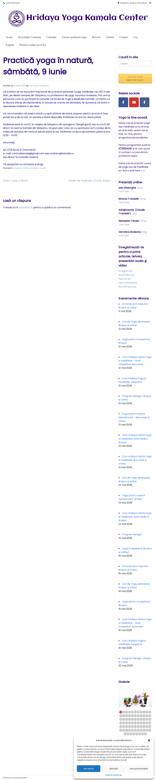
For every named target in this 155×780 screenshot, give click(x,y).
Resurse (96, 37)
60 (132, 730)
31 (143, 719)
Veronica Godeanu (39, 85)
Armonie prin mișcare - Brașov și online (134, 305)
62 (138, 730)
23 (120, 719)
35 (123, 722)
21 (146, 715)
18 (138, 715)
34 (120, 722)
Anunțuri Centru (21, 168)
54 (146, 726)
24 (123, 719)
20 (143, 715)
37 (129, 722)
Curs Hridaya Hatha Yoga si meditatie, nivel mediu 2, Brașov (135, 516)
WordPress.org (127, 286)
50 (135, 726)
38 (132, 722)
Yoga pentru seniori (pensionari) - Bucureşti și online (134, 417)
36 (126, 722)
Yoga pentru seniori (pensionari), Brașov (132, 497)
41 (141, 722)
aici (143, 170)
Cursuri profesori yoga (74, 37)
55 (149, 726)
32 (146, 719)
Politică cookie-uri (114, 774)
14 (126, 715)
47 (126, 726)
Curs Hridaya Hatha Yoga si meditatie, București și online (135, 460)
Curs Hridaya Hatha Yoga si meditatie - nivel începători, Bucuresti (135, 360)
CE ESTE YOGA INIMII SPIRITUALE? (135, 78)
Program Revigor (132, 534)
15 (129, 715)
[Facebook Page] (123, 102)
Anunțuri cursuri (38, 168)
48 (129, 726)
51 (138, 726)
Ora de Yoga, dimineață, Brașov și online (134, 323)
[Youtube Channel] (134, 102)
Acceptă (89, 768)
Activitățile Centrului (29, 37)
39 (135, 722)
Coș (135, 37)
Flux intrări (125, 279)
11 (149, 712)
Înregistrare (126, 271)
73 (142, 733)
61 (135, 730)
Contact (123, 37)
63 (141, 730)
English (10, 44)
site (135, 213)
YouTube (124, 191)
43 (146, 722)
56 (120, 730)
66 (149, 730)
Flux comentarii (128, 283)
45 (120, 726)
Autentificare (126, 275)
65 (146, 730)
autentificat (26, 207)
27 (132, 719)
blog (139, 188)
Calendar (51, 37)
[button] (148, 740)
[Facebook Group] (144, 102)
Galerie (110, 37)
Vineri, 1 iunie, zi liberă (15, 180)
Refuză (114, 768)
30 (141, 719)
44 (149, 722)
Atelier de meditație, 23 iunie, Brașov (90, 180)
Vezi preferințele (139, 768)
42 (143, 722)
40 (138, 722)
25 (126, 719)
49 (132, 726)
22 (149, 715)
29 (138, 719)
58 (126, 730)
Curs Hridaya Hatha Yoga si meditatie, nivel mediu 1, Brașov (135, 438)
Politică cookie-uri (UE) (33, 44)
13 (123, 715)
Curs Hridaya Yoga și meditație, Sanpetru (132, 380)
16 (132, 715)
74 (145, 733)
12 (120, 715)
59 (129, 730)
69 (130, 733)
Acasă (9, 37)
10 (146, 712)
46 (123, 726)
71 (136, 733)
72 (139, 733)
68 (128, 733)
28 (135, 719)
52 (141, 726)
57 (123, 730)
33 (149, 719)
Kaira (24, 777)
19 (141, 715)
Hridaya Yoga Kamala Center (87, 18)
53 (143, 726)
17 (135, 715)
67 (125, 733)
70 (133, 733)
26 (129, 719)
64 (143, 730)
